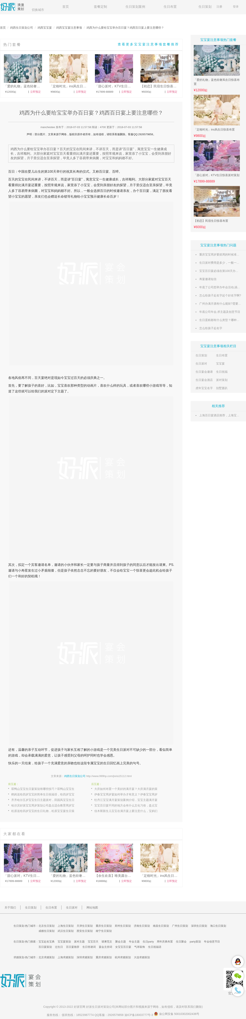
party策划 (195, 941)
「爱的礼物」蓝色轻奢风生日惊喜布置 (217, 82)
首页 (65, 6)
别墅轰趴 (222, 388)
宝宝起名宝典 (47, 941)
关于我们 (10, 907)
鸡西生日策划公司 (21, 27)
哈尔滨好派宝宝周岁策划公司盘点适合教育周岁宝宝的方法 (47, 805)
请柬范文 (106, 941)
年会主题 (134, 941)
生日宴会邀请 (204, 371)
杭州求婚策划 (123, 957)
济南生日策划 (142, 925)
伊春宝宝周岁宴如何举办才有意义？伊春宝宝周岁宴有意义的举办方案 (130, 794)
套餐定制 (100, 6)
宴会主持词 (105, 946)
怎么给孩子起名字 (210, 328)
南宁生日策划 (104, 930)
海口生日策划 (218, 925)
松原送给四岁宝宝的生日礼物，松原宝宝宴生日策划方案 (47, 811)
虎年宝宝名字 (204, 388)
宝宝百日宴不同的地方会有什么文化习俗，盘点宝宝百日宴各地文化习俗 (130, 805)
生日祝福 (222, 371)
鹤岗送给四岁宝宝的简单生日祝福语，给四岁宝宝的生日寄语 (47, 794)
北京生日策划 (47, 925)
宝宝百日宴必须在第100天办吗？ (220, 270)
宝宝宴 (220, 363)
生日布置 (170, 6)
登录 (236, 6)
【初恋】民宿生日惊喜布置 (211, 220)
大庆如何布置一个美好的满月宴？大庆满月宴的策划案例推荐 (130, 788)
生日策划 (205, 6)
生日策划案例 (135, 6)
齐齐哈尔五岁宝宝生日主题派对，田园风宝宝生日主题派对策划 (47, 800)
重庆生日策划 (104, 925)
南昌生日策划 (161, 925)
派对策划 (222, 380)
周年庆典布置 (165, 941)
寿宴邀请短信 (207, 279)
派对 (47, 391)
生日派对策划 (100, 1006)
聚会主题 (120, 941)
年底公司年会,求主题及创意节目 (219, 311)
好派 (77, 1006)
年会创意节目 (212, 941)
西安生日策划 (85, 930)
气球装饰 (139, 946)
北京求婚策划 (47, 957)
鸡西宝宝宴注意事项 (69, 27)
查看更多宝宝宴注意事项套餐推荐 (148, 44)
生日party (148, 941)
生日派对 (201, 363)
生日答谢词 (89, 946)
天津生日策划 (85, 925)
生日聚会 (181, 941)
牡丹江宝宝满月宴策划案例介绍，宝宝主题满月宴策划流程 (130, 800)
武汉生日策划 (66, 930)
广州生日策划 (180, 925)
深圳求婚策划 (85, 957)
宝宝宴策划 (64, 941)
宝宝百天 (93, 941)
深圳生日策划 (199, 925)
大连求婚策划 (142, 957)
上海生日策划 (66, 925)
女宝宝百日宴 (123, 946)
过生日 (59, 946)
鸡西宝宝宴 (45, 27)
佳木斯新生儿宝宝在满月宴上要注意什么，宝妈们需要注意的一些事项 (130, 811)
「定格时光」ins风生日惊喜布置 (214, 129)
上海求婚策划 (66, 957)
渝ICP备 (139, 1015)
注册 (219, 6)
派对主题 (79, 941)
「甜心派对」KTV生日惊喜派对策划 (216, 175)
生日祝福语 (154, 946)
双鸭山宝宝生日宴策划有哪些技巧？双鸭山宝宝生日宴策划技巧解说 (47, 788)
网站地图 (92, 907)
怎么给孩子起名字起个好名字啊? (220, 295)
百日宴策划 (45, 946)
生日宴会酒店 (204, 380)
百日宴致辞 (72, 946)
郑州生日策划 (123, 925)
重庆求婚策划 (104, 957)
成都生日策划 (47, 930)
